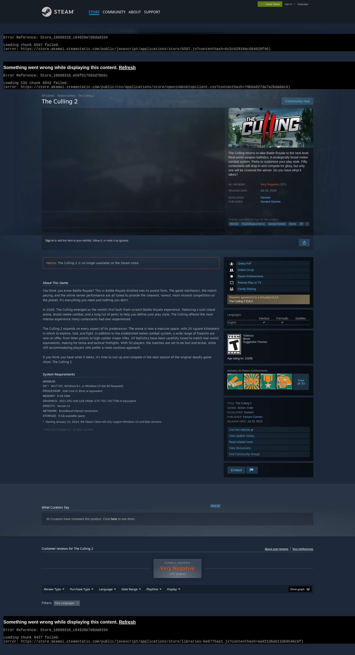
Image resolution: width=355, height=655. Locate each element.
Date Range (129, 598)
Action (242, 413)
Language (106, 598)
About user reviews (276, 554)
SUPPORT (152, 12)
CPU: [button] (239, 611)
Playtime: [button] (145, 611)
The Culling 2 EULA (241, 306)
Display (172, 598)
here (114, 524)
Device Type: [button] (274, 611)
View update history (241, 441)
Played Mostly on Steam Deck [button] (178, 611)
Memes (234, 229)
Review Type (52, 598)
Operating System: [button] (215, 611)
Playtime (152, 598)
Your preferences (302, 554)
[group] (177, 612)
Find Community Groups (244, 459)
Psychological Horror (253, 229)
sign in (288, 4)
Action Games (66, 101)
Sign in (49, 246)
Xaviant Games (270, 207)
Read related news (241, 447)
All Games (48, 101)
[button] (268, 305)
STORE (94, 12)
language (302, 4)
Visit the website (241, 435)
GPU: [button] (254, 611)
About (135, 12)
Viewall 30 (301, 387)
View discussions (240, 453)
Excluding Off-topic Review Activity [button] (110, 611)
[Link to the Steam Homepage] (62, 15)
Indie (250, 413)
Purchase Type (80, 598)
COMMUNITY (114, 12)
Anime (292, 229)
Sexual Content (277, 229)
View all (215, 511)
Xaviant (265, 203)
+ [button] (307, 229)
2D (301, 229)
